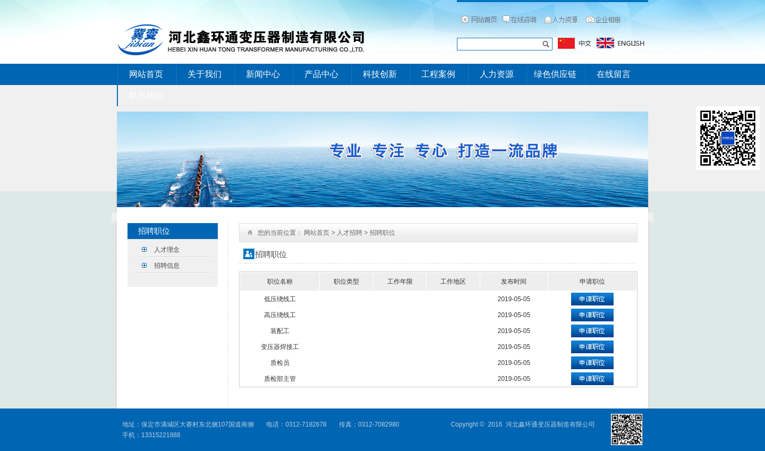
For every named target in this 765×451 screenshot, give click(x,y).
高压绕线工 (280, 315)
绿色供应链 (555, 74)
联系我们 (146, 95)
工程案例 (438, 74)
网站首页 (146, 74)
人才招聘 (349, 232)
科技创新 (380, 74)
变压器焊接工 (280, 347)
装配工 (280, 331)
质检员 (280, 363)
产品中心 (321, 74)
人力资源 (497, 74)
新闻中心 (263, 74)
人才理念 (167, 249)
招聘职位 (382, 232)
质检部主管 (280, 378)
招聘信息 (167, 265)
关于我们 (205, 74)
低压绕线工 (280, 299)
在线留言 (614, 74)
